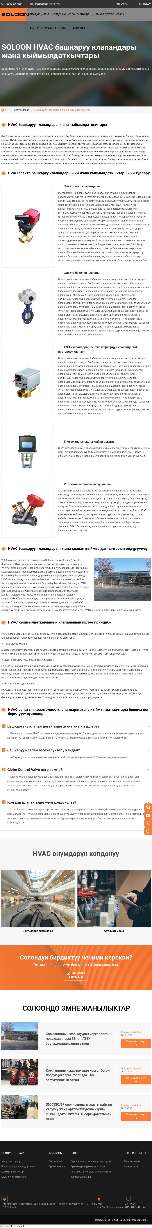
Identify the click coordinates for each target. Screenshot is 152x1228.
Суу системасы (56, 1166)
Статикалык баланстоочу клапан (87, 484)
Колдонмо (59, 14)
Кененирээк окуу (136, 1043)
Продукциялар (40, 14)
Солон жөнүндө (78, 14)
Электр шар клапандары (82, 186)
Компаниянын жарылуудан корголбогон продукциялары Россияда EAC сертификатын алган (78, 1075)
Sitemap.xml (131, 1166)
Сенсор (5, 1171)
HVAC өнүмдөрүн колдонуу (76, 854)
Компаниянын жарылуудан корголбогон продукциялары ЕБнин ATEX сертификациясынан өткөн (78, 1038)
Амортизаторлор (11, 1161)
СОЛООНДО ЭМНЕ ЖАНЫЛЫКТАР (76, 1008)
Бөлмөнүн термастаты (14, 1176)
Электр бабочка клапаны (82, 273)
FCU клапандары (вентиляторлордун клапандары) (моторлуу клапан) (97, 349)
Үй (6, 109)
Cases (120, 14)
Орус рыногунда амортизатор (88, 1166)
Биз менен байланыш (73, 28)
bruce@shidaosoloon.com (47, 4)
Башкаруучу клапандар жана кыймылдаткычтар (62, 109)
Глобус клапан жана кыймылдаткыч (90, 441)
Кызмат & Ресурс (103, 14)
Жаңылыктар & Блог (43, 28)
